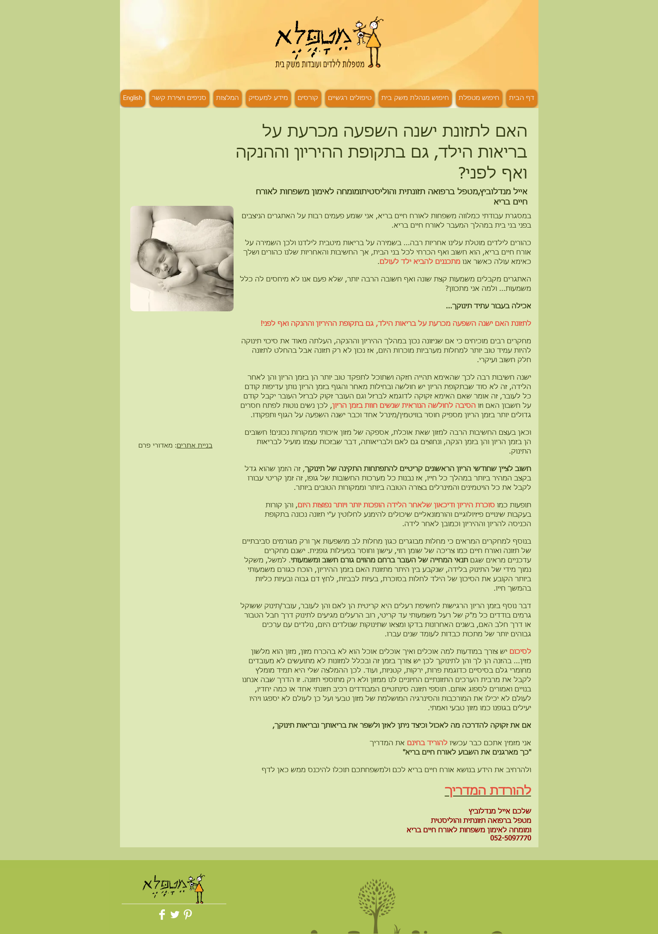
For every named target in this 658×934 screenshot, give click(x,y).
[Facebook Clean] (162, 914)
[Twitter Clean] (175, 914)
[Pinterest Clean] (187, 914)
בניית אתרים (195, 445)
